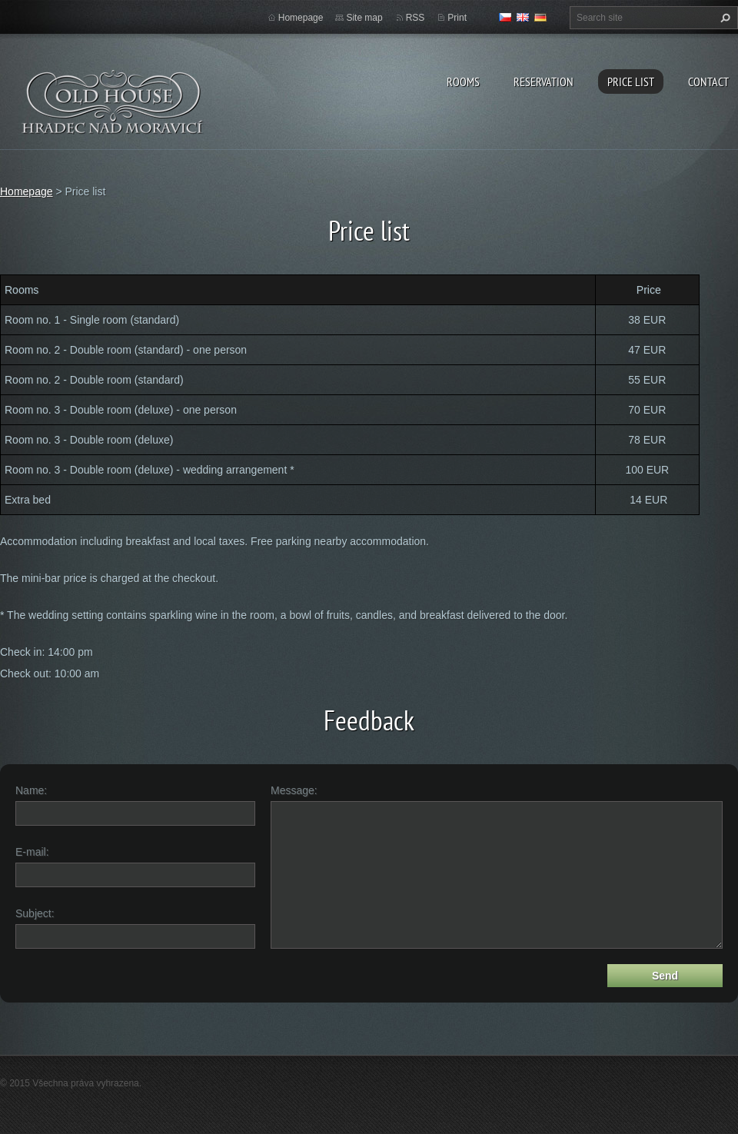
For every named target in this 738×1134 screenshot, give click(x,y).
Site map (364, 17)
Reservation (543, 81)
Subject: (35, 913)
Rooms (463, 81)
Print (457, 17)
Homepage (301, 17)
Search (723, 17)
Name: (31, 790)
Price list (630, 81)
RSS (415, 17)
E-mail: (32, 852)
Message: (294, 790)
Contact (708, 81)
